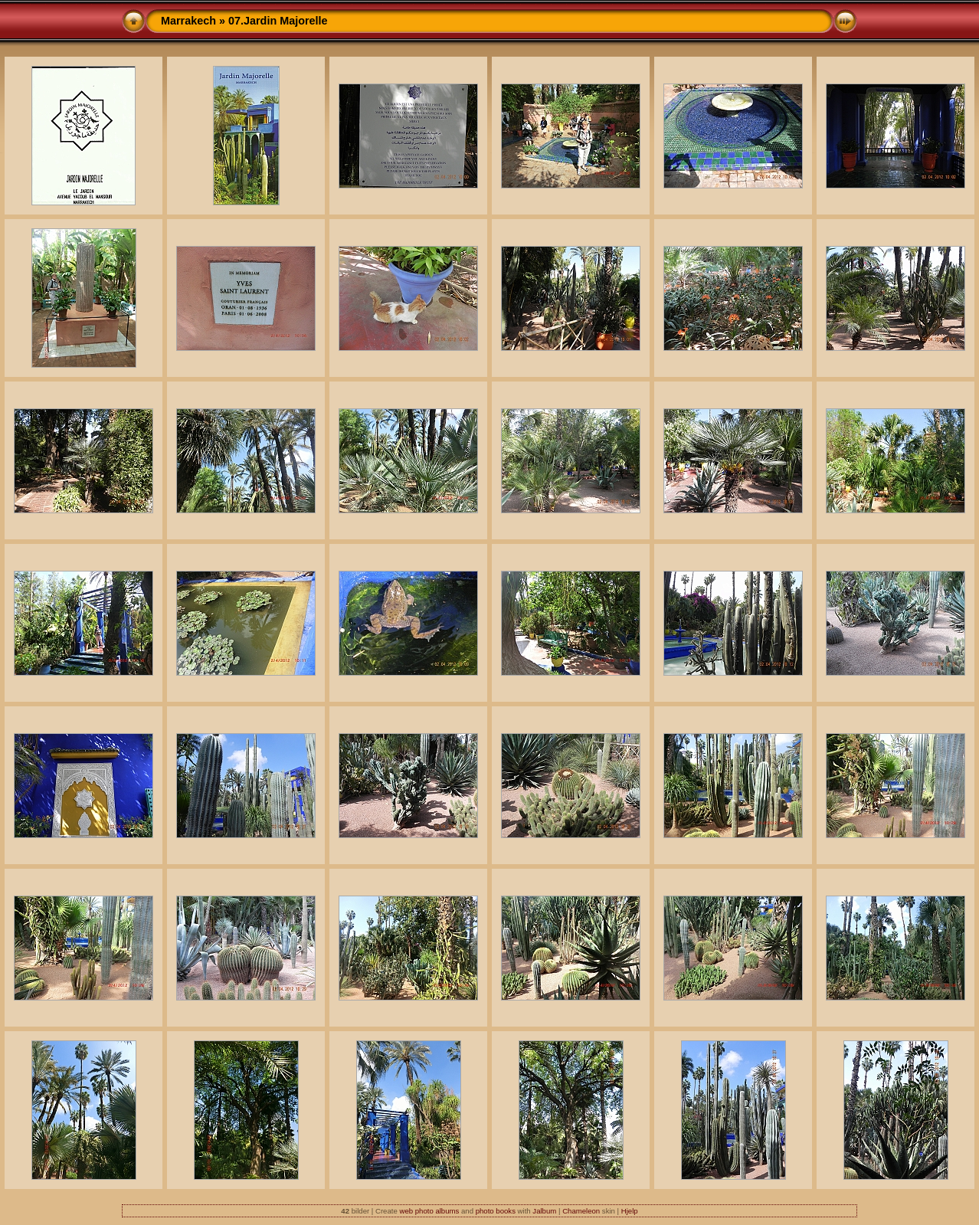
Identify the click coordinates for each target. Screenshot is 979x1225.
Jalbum (544, 1211)
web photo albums (429, 1211)
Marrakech (188, 21)
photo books (496, 1211)
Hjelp (629, 1211)
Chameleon (581, 1211)
